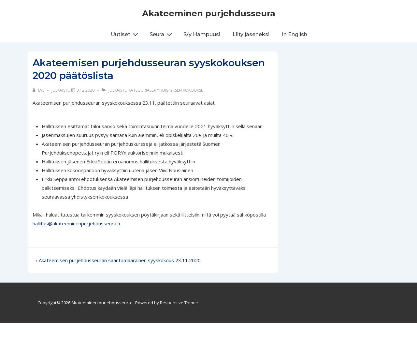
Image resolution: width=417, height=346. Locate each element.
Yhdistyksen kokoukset (181, 90)
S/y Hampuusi (201, 34)
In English (294, 34)
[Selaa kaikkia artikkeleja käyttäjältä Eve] (39, 90)
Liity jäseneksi (251, 34)
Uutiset (125, 34)
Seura (162, 34)
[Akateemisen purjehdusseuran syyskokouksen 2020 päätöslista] (85, 90)
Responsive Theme (179, 303)
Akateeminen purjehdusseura (208, 13)
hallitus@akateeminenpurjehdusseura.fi (76, 223)
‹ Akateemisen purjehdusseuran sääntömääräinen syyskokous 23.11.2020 (118, 260)
